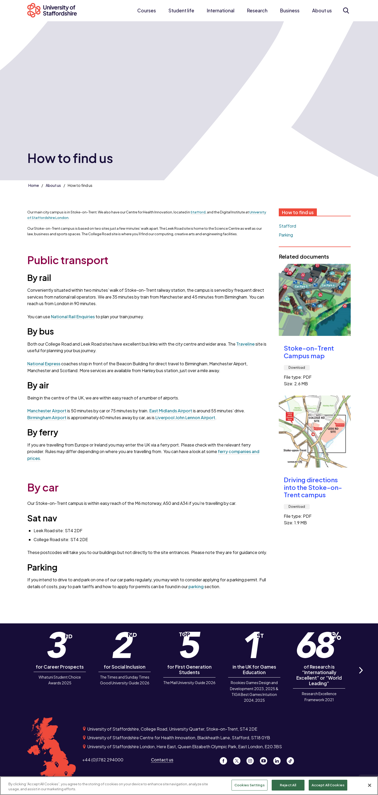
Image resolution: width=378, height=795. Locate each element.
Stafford (198, 212)
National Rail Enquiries (73, 316)
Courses (146, 10)
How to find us (298, 212)
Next (360, 676)
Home (33, 185)
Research (257, 10)
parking (196, 586)
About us (322, 10)
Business (290, 10)
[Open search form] (346, 10)
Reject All (288, 787)
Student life (181, 10)
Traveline (245, 344)
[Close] (369, 787)
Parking (286, 235)
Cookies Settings (249, 787)
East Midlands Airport (170, 410)
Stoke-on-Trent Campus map (309, 352)
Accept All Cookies (328, 787)
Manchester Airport (46, 410)
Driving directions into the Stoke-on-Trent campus (313, 487)
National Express (43, 363)
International (220, 10)
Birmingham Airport (46, 417)
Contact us (162, 759)
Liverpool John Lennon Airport (185, 417)
